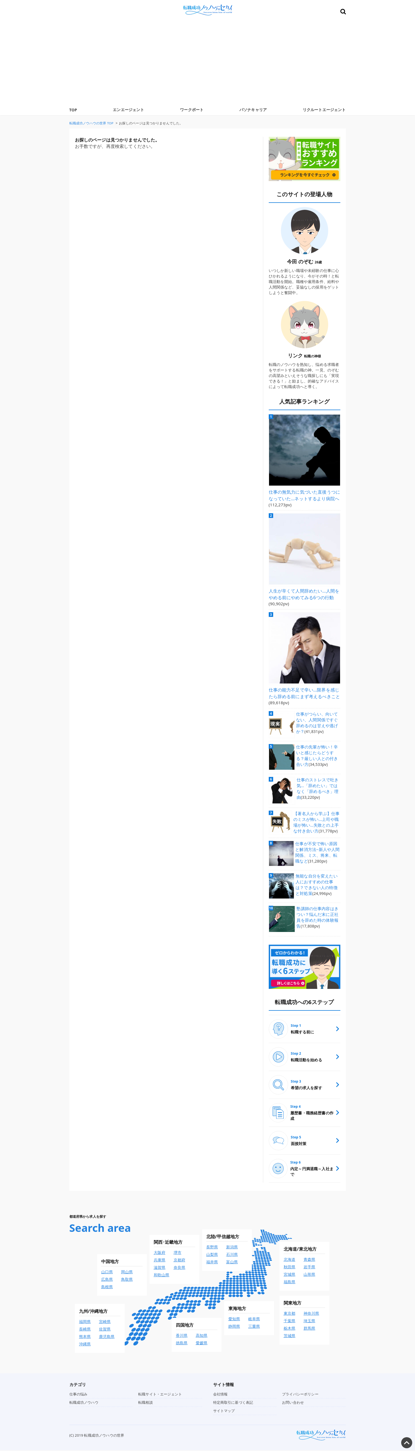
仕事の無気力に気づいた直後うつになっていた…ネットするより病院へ (304, 494)
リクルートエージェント (324, 109)
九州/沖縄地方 (93, 1312)
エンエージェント (128, 109)
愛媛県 (201, 1343)
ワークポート (191, 109)
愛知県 (234, 1319)
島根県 (107, 1287)
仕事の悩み (78, 1394)
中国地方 (110, 1262)
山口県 (107, 1272)
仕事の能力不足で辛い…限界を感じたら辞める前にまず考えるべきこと (304, 688)
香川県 (181, 1336)
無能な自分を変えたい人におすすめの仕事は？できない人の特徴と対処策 (318, 880)
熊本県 (85, 1337)
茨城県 (289, 1336)
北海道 (289, 1260)
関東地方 (293, 1304)
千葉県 (289, 1321)
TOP (73, 109)
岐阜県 (254, 1319)
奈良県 (179, 1268)
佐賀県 (105, 1329)
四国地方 (185, 1326)
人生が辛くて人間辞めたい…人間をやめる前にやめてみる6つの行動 (304, 591)
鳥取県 (127, 1280)
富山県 (232, 1262)
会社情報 (220, 1394)
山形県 (309, 1275)
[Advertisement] (207, 62)
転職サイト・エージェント (160, 1394)
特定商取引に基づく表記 (233, 1403)
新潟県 (232, 1247)
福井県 (212, 1262)
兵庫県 (159, 1260)
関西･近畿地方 (168, 1243)
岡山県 (127, 1272)
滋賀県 (159, 1268)
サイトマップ (224, 1411)
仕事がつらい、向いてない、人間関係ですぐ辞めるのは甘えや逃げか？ (318, 713)
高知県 (201, 1336)
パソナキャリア (253, 109)
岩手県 (309, 1267)
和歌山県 (161, 1275)
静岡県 (234, 1327)
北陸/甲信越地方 (222, 1237)
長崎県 (85, 1329)
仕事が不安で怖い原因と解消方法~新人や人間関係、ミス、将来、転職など (318, 850)
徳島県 (181, 1343)
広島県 (107, 1280)
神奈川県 (311, 1314)
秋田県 (289, 1267)
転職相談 (145, 1403)
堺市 (177, 1253)
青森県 (309, 1260)
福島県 (289, 1282)
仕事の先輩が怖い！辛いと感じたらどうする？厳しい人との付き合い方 (318, 747)
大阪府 (159, 1253)
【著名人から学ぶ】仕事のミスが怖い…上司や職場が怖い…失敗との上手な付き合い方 (316, 818)
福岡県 (85, 1322)
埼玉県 (309, 1321)
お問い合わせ (293, 1403)
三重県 (254, 1327)
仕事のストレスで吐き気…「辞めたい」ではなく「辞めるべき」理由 (318, 781)
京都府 (179, 1260)
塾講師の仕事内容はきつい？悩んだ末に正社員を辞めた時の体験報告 (317, 917)
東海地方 (237, 1309)
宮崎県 (105, 1322)
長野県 (212, 1247)
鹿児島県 (107, 1337)
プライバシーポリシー (300, 1394)
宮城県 (289, 1275)
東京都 (289, 1314)
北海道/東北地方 (300, 1250)
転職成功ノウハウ (83, 1403)
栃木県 (289, 1329)
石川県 (232, 1255)
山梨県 (212, 1255)
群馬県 (309, 1329)
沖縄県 (85, 1344)
